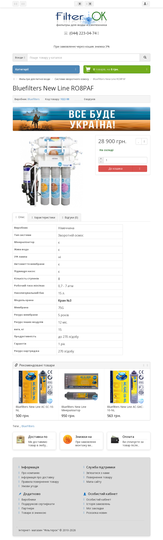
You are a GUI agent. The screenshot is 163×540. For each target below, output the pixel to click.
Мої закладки (95, 508)
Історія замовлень (98, 504)
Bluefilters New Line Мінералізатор (73, 408)
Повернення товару (99, 477)
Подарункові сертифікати (38, 504)
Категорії (45, 69)
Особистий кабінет (98, 499)
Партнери (27, 508)
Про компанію (30, 473)
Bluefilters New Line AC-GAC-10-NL (125, 408)
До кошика (115, 168)
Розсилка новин (96, 513)
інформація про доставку (37, 477)
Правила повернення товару (40, 481)
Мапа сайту (93, 481)
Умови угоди (29, 486)
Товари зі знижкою (33, 513)
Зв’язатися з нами (97, 473)
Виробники (28, 499)
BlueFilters (27, 426)
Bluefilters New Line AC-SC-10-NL (35, 408)
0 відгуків (89, 99)
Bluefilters (34, 99)
